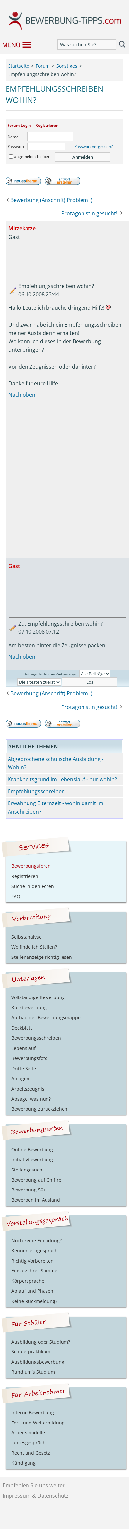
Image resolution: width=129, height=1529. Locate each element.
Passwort (16, 146)
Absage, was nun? (31, 1099)
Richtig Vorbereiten (32, 1261)
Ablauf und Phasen (32, 1291)
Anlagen (20, 1078)
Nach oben (22, 394)
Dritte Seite (23, 1068)
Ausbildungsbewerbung (37, 1362)
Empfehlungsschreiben (36, 791)
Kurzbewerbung (29, 1007)
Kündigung (23, 1463)
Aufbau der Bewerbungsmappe (46, 1018)
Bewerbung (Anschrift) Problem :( (51, 199)
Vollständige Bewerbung (38, 997)
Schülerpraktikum (30, 1351)
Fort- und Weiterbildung (37, 1423)
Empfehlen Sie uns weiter (34, 1485)
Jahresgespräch (28, 1443)
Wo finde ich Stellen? (34, 947)
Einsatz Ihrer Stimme (34, 1271)
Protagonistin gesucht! (89, 213)
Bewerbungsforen (31, 866)
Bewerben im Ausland (35, 1200)
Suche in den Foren (32, 886)
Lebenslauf (23, 1048)
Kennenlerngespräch (34, 1251)
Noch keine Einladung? (36, 1240)
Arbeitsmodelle (28, 1432)
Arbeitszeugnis (27, 1089)
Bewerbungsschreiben (36, 1038)
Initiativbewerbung (32, 1159)
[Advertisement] (64, 483)
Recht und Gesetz (30, 1453)
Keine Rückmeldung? (34, 1301)
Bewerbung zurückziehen (39, 1109)
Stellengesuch (26, 1170)
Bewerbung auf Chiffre (36, 1180)
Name (13, 137)
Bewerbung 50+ (28, 1190)
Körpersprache (27, 1281)
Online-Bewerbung (32, 1149)
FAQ (15, 896)
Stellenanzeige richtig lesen (41, 957)
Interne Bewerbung (32, 1412)
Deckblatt (21, 1028)
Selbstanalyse (26, 937)
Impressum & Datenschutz (36, 1495)
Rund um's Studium (33, 1372)
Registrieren (47, 125)
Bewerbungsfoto (29, 1058)
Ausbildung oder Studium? (40, 1342)
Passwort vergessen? (93, 146)
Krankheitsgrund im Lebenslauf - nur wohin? (62, 779)
